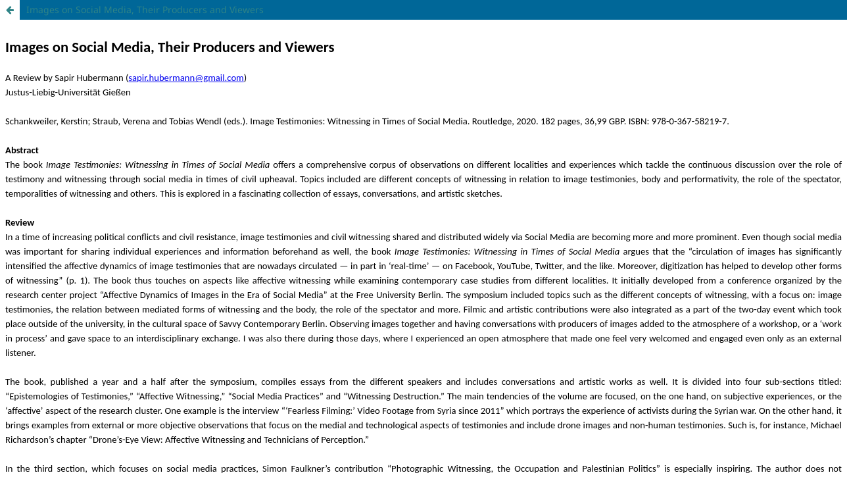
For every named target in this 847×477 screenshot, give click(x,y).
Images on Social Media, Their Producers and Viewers (145, 9)
